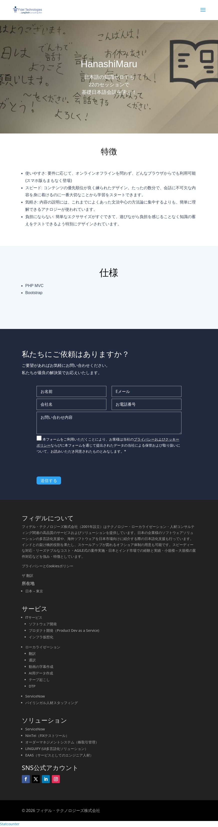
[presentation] (75, 466)
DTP (32, 686)
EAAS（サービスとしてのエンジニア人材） (59, 755)
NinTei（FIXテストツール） (47, 735)
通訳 (32, 660)
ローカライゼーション (42, 647)
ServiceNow (35, 696)
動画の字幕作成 (41, 666)
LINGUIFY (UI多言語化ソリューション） (56, 748)
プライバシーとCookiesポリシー (47, 566)
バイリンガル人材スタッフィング (51, 702)
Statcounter (10, 823)
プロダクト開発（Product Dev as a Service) (64, 630)
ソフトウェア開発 (43, 624)
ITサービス (33, 617)
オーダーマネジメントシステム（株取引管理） (62, 742)
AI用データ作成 (41, 673)
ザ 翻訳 (27, 575)
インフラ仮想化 (41, 637)
